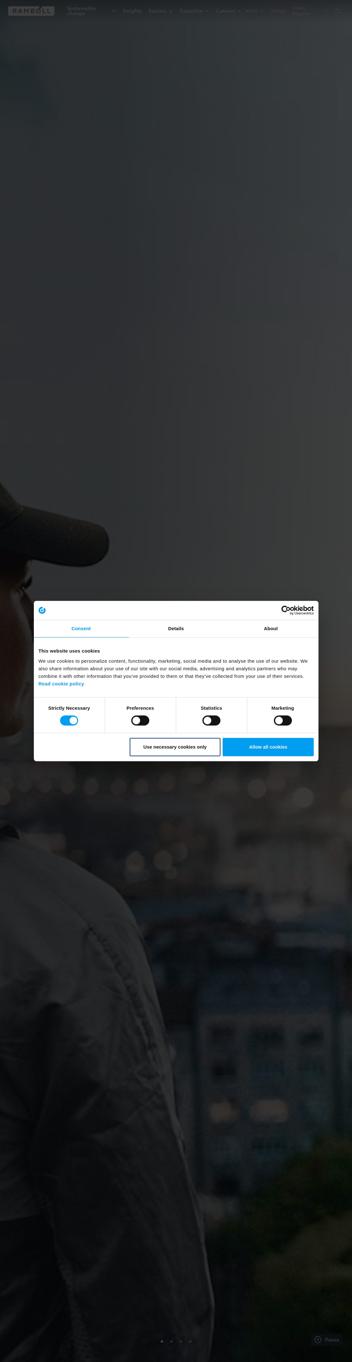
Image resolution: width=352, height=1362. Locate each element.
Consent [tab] (81, 628)
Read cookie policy (61, 683)
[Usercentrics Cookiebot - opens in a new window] (286, 610)
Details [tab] (176, 628)
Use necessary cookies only (175, 747)
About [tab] (271, 628)
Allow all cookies (268, 747)
